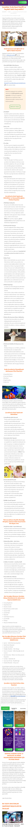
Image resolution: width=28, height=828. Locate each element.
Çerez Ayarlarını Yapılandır (14, 708)
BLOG (9, 11)
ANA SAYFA (4, 11)
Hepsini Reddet (23, 708)
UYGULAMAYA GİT (22, 2)
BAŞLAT (8, 725)
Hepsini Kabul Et (5, 708)
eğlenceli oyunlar (11, 55)
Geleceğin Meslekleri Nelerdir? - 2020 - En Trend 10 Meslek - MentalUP (13, 825)
